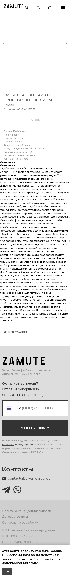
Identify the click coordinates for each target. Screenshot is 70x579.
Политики (8, 444)
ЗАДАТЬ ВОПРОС (35, 428)
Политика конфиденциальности (26, 511)
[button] (26, 7)
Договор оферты (15, 516)
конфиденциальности (26, 444)
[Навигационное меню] (63, 7)
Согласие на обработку (20, 522)
